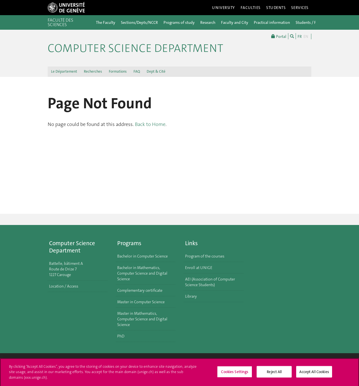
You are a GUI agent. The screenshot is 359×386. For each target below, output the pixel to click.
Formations (118, 71)
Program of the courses (204, 256)
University (223, 7)
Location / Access (63, 286)
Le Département (64, 71)
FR (300, 36)
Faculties (251, 7)
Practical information (272, 22)
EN (305, 36)
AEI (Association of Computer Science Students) (210, 282)
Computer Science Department (135, 48)
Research (207, 22)
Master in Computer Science (141, 301)
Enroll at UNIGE (198, 267)
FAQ (137, 71)
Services (300, 7)
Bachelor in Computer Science (142, 256)
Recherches (93, 71)
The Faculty (105, 22)
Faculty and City (234, 22)
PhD (121, 336)
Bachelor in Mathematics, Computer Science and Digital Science (142, 273)
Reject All (274, 373)
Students (276, 7)
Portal (278, 36)
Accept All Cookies (314, 373)
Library (191, 296)
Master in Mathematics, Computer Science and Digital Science (142, 319)
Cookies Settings (234, 373)
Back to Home (150, 124)
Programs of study (179, 22)
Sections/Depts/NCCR (139, 22)
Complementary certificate (139, 290)
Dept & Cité (156, 71)
